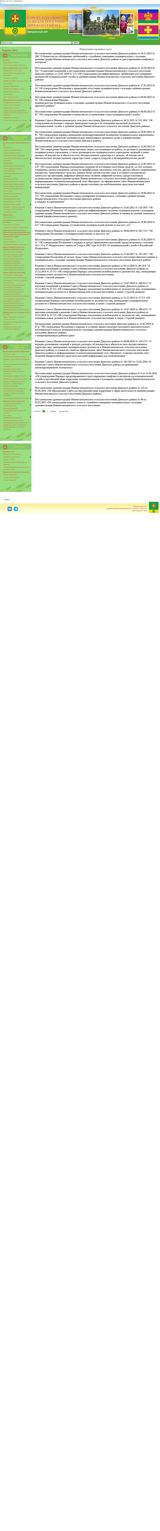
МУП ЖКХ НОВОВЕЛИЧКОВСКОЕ (12, 417)
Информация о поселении (12, 70)
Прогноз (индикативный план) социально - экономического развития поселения (14, 384)
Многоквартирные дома (11, 199)
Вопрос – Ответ (8, 459)
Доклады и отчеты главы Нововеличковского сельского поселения (13, 371)
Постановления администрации (14, 357)
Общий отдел (8, 163)
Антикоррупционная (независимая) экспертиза (15, 365)
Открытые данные (9, 212)
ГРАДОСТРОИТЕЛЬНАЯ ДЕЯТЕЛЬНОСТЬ (12, 405)
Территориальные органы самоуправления (12, 170)
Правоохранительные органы (13, 182)
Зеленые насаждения (10, 196)
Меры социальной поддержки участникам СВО (13, 318)
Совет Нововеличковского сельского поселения (16, 159)
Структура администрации (12, 150)
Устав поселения (9, 354)
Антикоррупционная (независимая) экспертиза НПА (15, 468)
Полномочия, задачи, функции (14, 155)
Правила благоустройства (12, 193)
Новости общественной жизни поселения (14, 74)
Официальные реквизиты (12, 454)
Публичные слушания (11, 118)
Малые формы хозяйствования (14, 166)
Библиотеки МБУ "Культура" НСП (15, 81)
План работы (8, 239)
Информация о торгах (11, 108)
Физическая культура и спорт (13, 89)
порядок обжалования (11, 477)
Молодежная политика (11, 92)
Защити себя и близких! (11, 105)
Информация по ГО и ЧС (12, 202)
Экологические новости (11, 225)
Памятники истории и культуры (14, 65)
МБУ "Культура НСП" (11, 97)
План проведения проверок (13, 252)
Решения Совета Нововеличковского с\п (16, 360)
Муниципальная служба (11, 204)
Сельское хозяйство (10, 78)
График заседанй (9, 242)
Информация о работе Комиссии (14, 244)
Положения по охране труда (13, 275)
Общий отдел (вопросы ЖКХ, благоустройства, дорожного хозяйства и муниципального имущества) (13, 187)
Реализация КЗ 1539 (10, 179)
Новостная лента (9, 217)
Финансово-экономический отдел (15, 379)
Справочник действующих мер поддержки (14, 323)
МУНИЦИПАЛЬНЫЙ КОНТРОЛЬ (15, 398)
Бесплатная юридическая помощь (15, 120)
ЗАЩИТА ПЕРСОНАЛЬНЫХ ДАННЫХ (14, 394)
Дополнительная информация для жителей (15, 463)
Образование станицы (11, 62)
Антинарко (7, 176)
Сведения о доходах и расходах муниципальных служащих (14, 208)
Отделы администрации (11, 153)
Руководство (7, 147)
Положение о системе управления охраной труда (15, 281)
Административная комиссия (13, 173)
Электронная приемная (11, 457)
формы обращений (10, 475)
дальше (53, 411)
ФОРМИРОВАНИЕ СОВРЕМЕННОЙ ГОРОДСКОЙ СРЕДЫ (14, 411)
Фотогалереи (8, 94)
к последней (63, 411)
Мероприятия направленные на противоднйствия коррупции (14, 390)
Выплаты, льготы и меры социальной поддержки (12, 328)
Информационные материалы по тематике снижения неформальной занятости (15, 113)
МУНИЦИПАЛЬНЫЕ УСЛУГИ (14, 376)
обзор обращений (9, 480)
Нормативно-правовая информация (15, 227)
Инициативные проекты (11, 102)
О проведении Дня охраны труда (14, 278)
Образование (8, 83)
